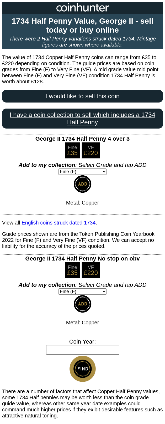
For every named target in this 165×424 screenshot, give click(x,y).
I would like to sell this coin (82, 96)
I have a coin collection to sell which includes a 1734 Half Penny (82, 118)
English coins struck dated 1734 (58, 223)
